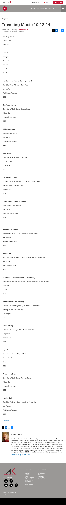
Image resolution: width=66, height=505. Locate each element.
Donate (59, 3)
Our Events (28, 481)
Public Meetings (29, 480)
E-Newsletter (28, 483)
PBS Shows (36, 2)
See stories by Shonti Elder (20, 455)
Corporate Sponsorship (41, 475)
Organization (28, 473)
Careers (27, 474)
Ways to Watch (29, 484)
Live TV (47, 3)
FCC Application (29, 479)
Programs (5, 19)
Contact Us (28, 472)
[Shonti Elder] (5, 437)
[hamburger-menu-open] (4, 2)
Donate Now (41, 472)
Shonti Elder (23, 30)
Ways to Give (41, 473)
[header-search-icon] (29, 2)
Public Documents (29, 477)
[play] (4, 9)
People (26, 476)
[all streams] (63, 8)
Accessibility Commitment (41, 478)
